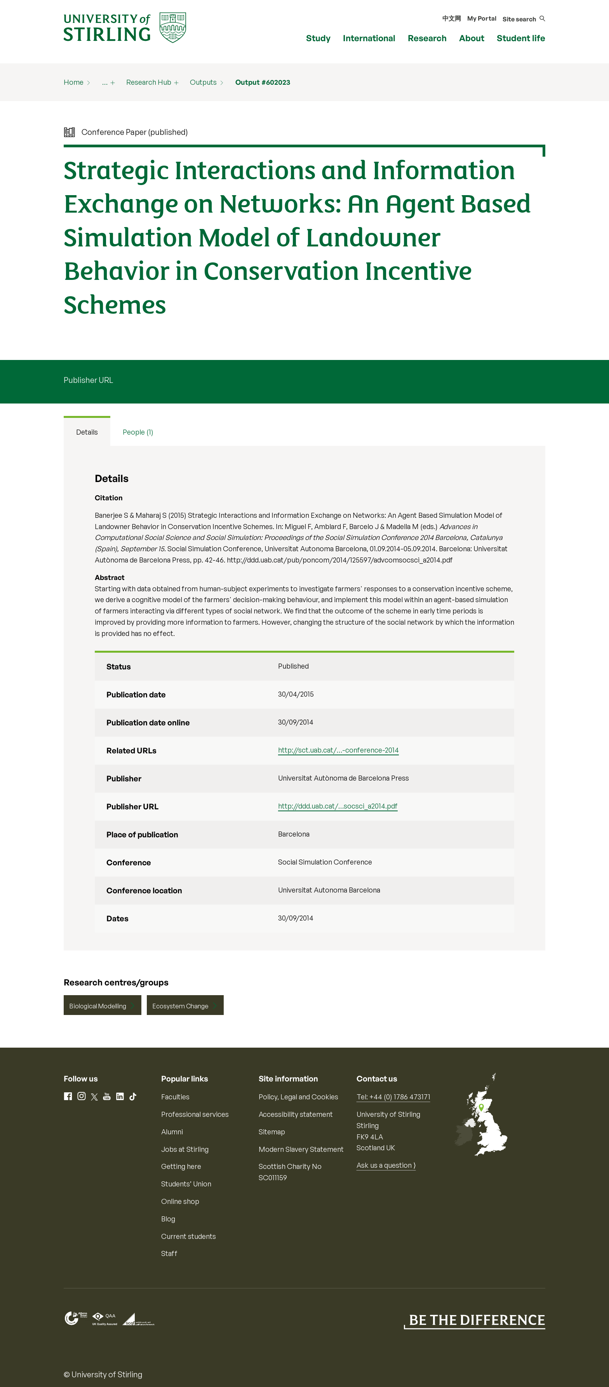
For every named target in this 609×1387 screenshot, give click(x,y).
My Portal (481, 18)
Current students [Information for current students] (188, 1236)
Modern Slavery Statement (301, 1149)
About (471, 38)
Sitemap (272, 1131)
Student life (521, 38)
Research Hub (148, 82)
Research (427, 38)
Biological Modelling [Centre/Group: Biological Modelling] (98, 1006)
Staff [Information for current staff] (169, 1253)
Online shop (180, 1201)
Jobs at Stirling (185, 1149)
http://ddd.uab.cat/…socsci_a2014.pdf (338, 806)
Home (74, 82)
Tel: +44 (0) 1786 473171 (393, 1096)
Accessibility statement (296, 1114)
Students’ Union (186, 1183)
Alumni (172, 1131)
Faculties (175, 1096)
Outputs (203, 82)
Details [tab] (87, 432)
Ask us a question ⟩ (386, 1165)
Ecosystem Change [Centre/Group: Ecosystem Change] (181, 1006)
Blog (168, 1218)
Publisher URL (88, 380)
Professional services (195, 1114)
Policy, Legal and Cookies (298, 1096)
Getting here (181, 1166)
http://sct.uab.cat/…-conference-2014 (338, 750)
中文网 (451, 18)
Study (318, 38)
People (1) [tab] (138, 432)
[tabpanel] (304, 698)
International (369, 38)
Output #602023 (262, 82)
